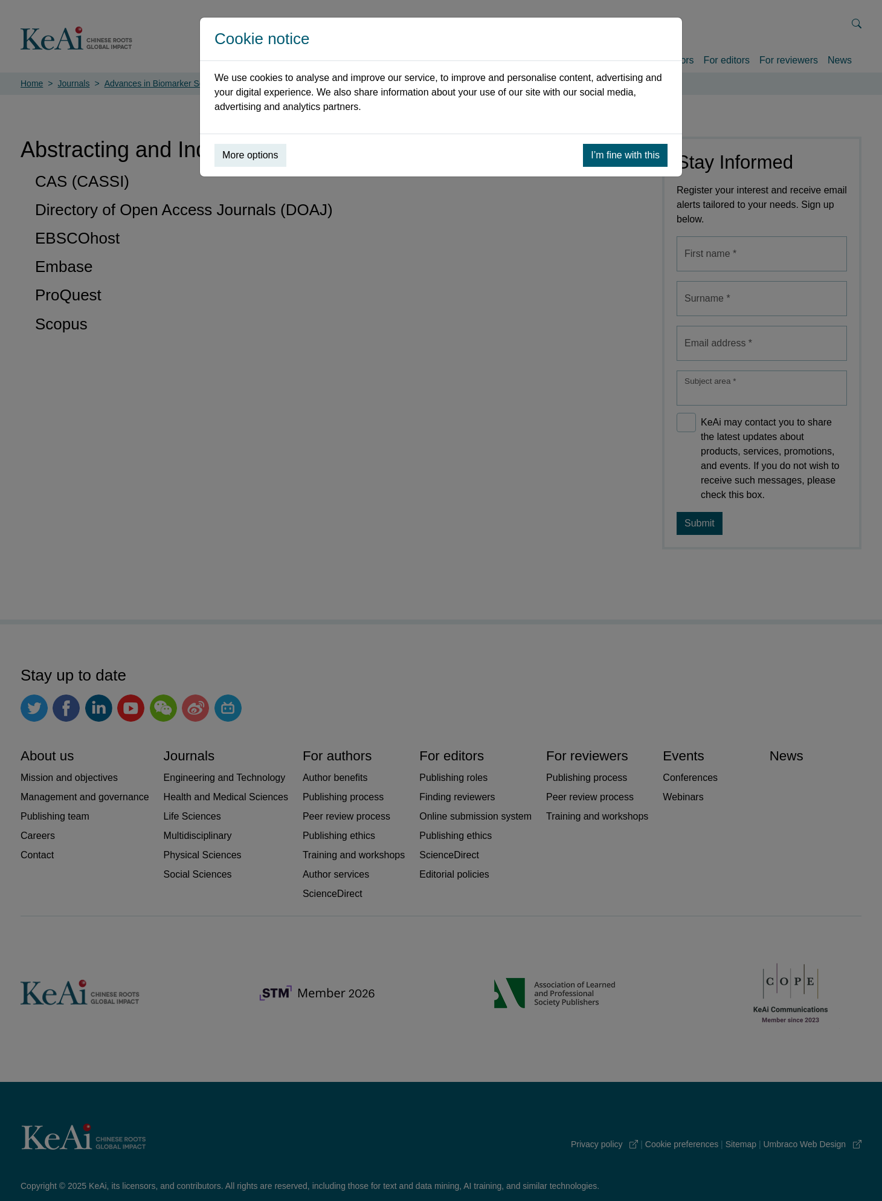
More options (250, 155)
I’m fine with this (625, 155)
